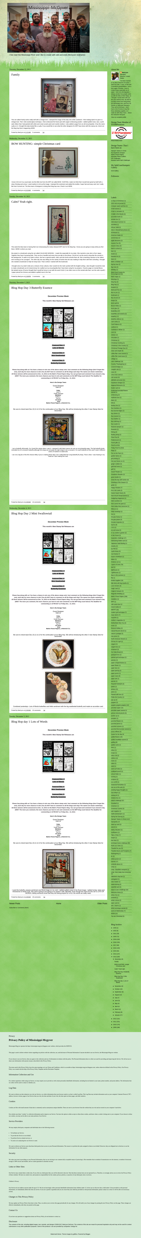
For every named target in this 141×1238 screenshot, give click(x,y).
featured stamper (116, 427)
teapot (113, 837)
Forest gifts (114, 442)
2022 (115, 930)
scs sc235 (114, 782)
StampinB (114, 822)
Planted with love (116, 694)
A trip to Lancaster (116, 211)
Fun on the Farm (116, 453)
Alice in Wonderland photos (119, 230)
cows (112, 372)
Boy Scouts (114, 298)
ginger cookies (115, 464)
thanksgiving (115, 853)
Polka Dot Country (116, 697)
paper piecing (115, 670)
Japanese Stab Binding (118, 543)
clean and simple (116, 351)
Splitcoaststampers (117, 814)
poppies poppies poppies (118, 705)
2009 (115, 1027)
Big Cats (113, 267)
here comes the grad (117, 503)
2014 (115, 954)
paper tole (114, 678)
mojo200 (113, 617)
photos (113, 689)
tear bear (114, 840)
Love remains (115, 586)
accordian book (115, 216)
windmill (113, 897)
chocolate (114, 337)
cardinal (113, 327)
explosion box (115, 397)
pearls (113, 686)
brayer (113, 300)
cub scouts (114, 377)
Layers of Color (115, 564)
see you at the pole (117, 787)
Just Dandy (114, 554)
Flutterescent (115, 440)
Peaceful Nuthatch (116, 684)
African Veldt (115, 227)
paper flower (115, 665)
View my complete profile (118, 117)
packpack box (115, 655)
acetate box (114, 219)
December (118, 959)
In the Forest (115, 535)
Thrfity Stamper (58, 393)
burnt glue (114, 308)
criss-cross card (116, 374)
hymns (113, 525)
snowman (114, 806)
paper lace (114, 668)
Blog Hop (114, 284)
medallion (114, 599)
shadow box (114, 798)
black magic (114, 276)
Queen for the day (116, 734)
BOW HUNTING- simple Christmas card (35, 143)
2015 (115, 951)
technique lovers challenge (119, 843)
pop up (113, 700)
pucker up (114, 716)
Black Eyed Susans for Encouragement (118, 273)
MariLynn (125, 72)
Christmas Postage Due (118, 348)
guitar (113, 485)
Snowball (114, 803)
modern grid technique (118, 612)
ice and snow (115, 530)
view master (114, 882)
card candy (114, 321)
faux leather (114, 419)
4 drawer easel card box (118, 206)
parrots (113, 681)
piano (112, 692)
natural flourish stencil (117, 631)
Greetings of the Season (118, 482)
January (117, 1015)
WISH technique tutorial (118, 908)
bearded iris (114, 256)
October (117, 989)
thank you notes (116, 845)
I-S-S (112, 527)
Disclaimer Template (53, 1069)
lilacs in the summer (117, 575)
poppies (113, 702)
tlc (112, 856)
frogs (112, 450)
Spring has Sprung (116, 816)
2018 (115, 942)
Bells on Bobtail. (116, 261)
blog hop (113, 282)
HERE (33, 128)
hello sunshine (115, 501)
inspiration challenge (117, 538)
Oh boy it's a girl (116, 641)
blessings (114, 279)
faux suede (114, 424)
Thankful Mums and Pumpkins (120, 851)
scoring (113, 776)
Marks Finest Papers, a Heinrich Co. (58, 403)
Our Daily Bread (116, 652)
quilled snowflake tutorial (118, 739)
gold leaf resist (115, 466)
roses (112, 761)
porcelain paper (115, 708)
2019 (115, 939)
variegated (114, 879)
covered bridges (116, 367)
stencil (113, 827)
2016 (115, 948)
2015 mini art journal (117, 203)
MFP (112, 601)
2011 (115, 1021)
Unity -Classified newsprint (119, 869)
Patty (58, 390)
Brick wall (114, 303)
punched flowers (116, 721)
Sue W (58, 398)
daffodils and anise (116, 380)
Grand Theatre (115, 472)
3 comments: (36, 276)
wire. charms (115, 905)
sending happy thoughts (118, 790)
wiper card (114, 903)
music (113, 625)
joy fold (113, 548)
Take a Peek (115, 835)
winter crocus (115, 900)
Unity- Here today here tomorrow (121, 872)
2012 (115, 1018)
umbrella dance (115, 864)
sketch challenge (116, 800)
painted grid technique (117, 657)
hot (112, 514)
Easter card (114, 388)
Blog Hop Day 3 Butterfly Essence (31, 287)
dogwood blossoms (117, 385)
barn (112, 251)
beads (113, 254)
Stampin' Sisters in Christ (118, 819)
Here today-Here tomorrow (119, 506)
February (118, 1012)
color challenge (115, 361)
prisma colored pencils (118, 713)
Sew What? (114, 792)
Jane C (58, 392)
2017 (115, 945)
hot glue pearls (115, 519)
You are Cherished (116, 916)
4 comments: (36, 190)
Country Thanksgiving (117, 364)
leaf (112, 567)
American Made (116, 235)
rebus (113, 750)
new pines (114, 636)
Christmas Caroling (117, 343)
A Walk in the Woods (117, 214)
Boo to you (114, 292)
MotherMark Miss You (117, 623)
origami (113, 644)
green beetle (115, 477)
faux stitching (115, 421)
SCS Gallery (115, 171)
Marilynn (58, 395)
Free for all (114, 445)
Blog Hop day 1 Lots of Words (29, 721)
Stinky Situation (115, 830)
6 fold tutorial (115, 208)
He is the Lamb (115, 490)
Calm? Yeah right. (22, 201)
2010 (115, 1024)
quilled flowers (115, 737)
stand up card (115, 824)
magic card (114, 588)
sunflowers (114, 832)
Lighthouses (114, 572)
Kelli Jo (58, 387)
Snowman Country (116, 808)
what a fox (114, 895)
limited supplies (115, 580)
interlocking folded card (118, 540)
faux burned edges (116, 411)
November (118, 986)
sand (112, 766)
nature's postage (116, 633)
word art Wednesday (117, 911)
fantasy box (114, 405)
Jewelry (113, 546)
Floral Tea (114, 437)
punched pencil (115, 723)
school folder (115, 774)
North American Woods (118, 639)
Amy (58, 401)
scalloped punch (116, 771)
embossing (114, 395)
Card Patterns (115, 324)
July (116, 998)
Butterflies (114, 311)
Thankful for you (116, 848)
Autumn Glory (115, 246)
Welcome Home (116, 892)
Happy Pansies (115, 487)
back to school (115, 248)
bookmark (114, 295)
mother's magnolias (117, 620)
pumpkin (113, 718)
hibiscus (113, 509)
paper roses (114, 676)
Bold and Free (115, 290)
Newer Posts (14, 903)
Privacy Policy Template (36, 1069)
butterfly (113, 316)
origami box (114, 647)
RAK (112, 747)
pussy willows (115, 731)
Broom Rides (115, 306)
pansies (113, 660)
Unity (112, 867)
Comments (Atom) (23, 907)
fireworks (114, 429)
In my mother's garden (118, 533)
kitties (113, 559)
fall (112, 403)
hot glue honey (115, 517)
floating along (115, 434)
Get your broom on (116, 461)
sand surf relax (115, 769)
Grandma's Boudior (117, 474)
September (118, 992)
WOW (113, 913)
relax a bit (114, 755)
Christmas (114, 340)
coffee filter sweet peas (118, 356)
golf (112, 469)
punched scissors (116, 726)
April (116, 1006)
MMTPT (113, 609)
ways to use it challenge (118, 890)
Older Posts (102, 903)
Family (15, 74)
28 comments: (36, 897)
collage (113, 359)
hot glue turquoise (116, 522)
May (116, 1003)
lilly (112, 578)
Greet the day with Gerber (119, 480)
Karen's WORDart (116, 556)
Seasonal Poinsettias (117, 784)
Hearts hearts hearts (117, 493)
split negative (115, 811)
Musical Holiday (116, 628)
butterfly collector (116, 319)
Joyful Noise (114, 551)
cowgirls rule (115, 369)
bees (112, 259)
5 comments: (36, 132)
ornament (114, 649)
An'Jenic (58, 400)
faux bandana (115, 408)
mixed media (115, 607)
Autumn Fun (114, 243)
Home (58, 903)
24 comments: (36, 502)
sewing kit (114, 795)
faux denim (114, 413)
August (117, 995)
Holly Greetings (115, 511)
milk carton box (115, 604)
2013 (115, 956)
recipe (113, 753)
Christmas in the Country (118, 345)
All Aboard (114, 232)
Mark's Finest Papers (117, 596)
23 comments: (36, 710)
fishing (113, 432)
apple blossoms (116, 240)
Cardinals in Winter (117, 329)
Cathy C (57, 396)
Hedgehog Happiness (117, 498)
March (117, 1009)
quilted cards (115, 745)
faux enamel (114, 416)
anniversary (114, 238)
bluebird (113, 287)
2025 (115, 928)
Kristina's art (114, 562)
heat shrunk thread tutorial (119, 495)
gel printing (114, 458)
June (116, 1000)
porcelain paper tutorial (118, 710)
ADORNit (114, 224)
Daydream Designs (117, 382)
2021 (115, 933)
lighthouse (114, 570)
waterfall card (115, 887)
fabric (112, 400)
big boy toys (114, 264)
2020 (115, 936)
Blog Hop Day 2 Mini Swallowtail (31, 513)
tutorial (113, 861)
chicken (113, 335)
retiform (113, 758)
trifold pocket (115, 859)
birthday (113, 269)
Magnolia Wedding (116, 593)
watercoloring (115, 884)
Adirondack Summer (117, 222)
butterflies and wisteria (118, 314)
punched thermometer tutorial (120, 729)
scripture (113, 779)
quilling (113, 742)
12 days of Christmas (117, 201)
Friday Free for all (116, 448)
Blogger (87, 1234)
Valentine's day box (117, 876)
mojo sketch (114, 615)
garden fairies (115, 456)
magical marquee (116, 591)
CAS (112, 332)
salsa (112, 763)
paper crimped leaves (117, 662)
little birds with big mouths (119, 583)
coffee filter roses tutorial (118, 353)
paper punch (115, 673)
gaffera (75, 1234)
